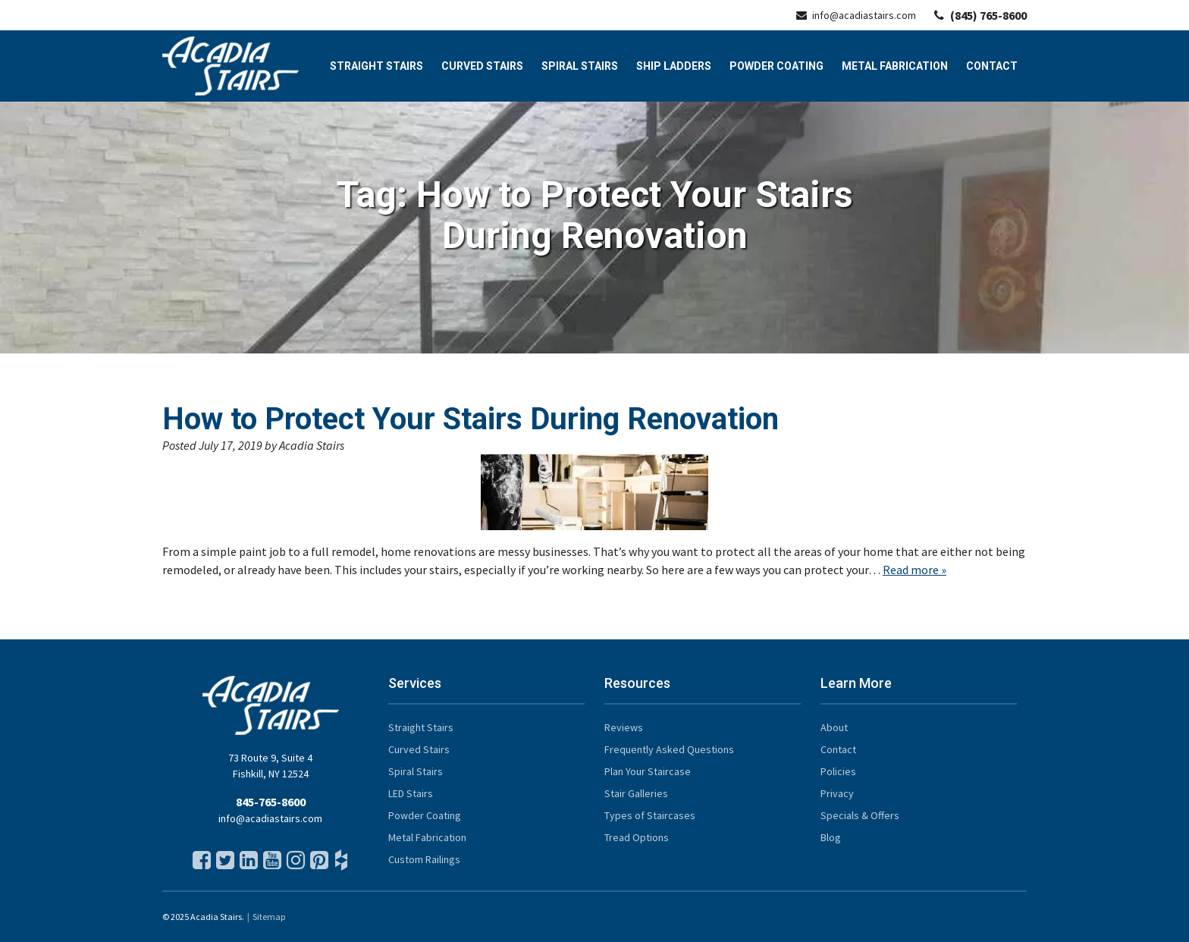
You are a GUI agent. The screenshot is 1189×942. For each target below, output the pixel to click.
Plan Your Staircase (647, 771)
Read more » (914, 569)
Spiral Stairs (579, 66)
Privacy (837, 793)
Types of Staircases (649, 815)
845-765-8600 (271, 801)
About (834, 727)
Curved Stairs (482, 66)
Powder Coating (776, 66)
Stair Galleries (636, 793)
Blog (830, 837)
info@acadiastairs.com (856, 15)
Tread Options (636, 837)
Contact (992, 66)
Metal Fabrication (895, 66)
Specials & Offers (859, 815)
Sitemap (269, 916)
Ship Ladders (673, 66)
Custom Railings (424, 859)
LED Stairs (410, 793)
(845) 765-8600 (980, 15)
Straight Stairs (376, 66)
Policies (838, 771)
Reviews (623, 727)
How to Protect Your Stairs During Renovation (470, 419)
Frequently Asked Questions (669, 749)
